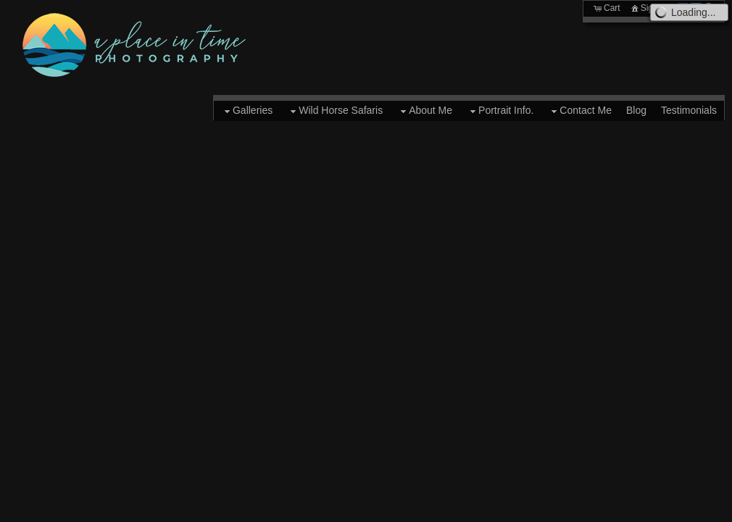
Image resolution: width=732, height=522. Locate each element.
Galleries (247, 110)
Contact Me (580, 110)
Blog (636, 110)
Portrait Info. (500, 110)
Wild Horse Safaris (335, 110)
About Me (424, 110)
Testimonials (689, 110)
